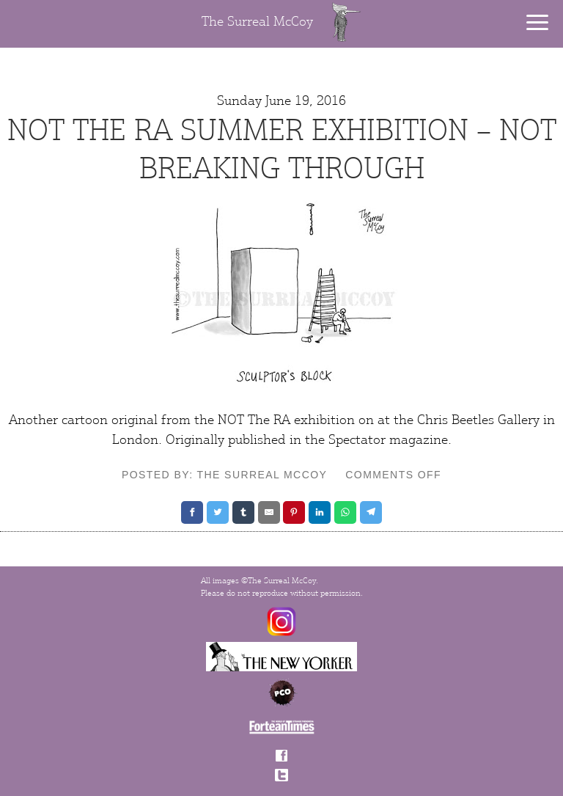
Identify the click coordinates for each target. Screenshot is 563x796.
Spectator (357, 439)
